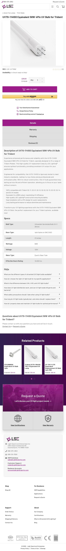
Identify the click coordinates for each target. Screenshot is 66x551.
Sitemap (42, 548)
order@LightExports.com (17, 465)
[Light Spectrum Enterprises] (7, 6)
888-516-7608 (12, 454)
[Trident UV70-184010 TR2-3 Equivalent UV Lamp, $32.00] (33, 354)
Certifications (38, 515)
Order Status (9, 511)
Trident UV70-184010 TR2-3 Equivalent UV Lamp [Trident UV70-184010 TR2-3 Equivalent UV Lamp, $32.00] (32, 366)
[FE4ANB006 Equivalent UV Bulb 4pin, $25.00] (13, 354)
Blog (35, 522)
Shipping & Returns (11, 519)
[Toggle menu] (52, 6)
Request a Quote (58, 2)
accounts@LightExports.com (18, 470)
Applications (38, 494)
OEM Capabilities (39, 490)
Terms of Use (35, 548)
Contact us (40, 114)
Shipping (33, 136)
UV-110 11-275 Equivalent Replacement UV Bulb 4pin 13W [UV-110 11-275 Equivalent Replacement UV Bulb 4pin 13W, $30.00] (53, 367)
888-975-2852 (8, 2)
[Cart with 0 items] (63, 6)
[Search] (57, 6)
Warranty (33, 129)
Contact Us (6, 326)
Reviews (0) (33, 143)
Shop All (7, 490)
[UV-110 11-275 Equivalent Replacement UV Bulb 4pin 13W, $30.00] (53, 354)
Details (33, 123)
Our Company (38, 511)
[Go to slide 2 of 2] (34, 379)
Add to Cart (29, 89)
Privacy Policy (25, 548)
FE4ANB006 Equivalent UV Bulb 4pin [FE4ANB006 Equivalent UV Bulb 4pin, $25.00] (11, 366)
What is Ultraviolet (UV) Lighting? (45, 519)
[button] (29, 98)
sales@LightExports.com (16, 460)
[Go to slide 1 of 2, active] (31, 379)
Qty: (32, 80)
